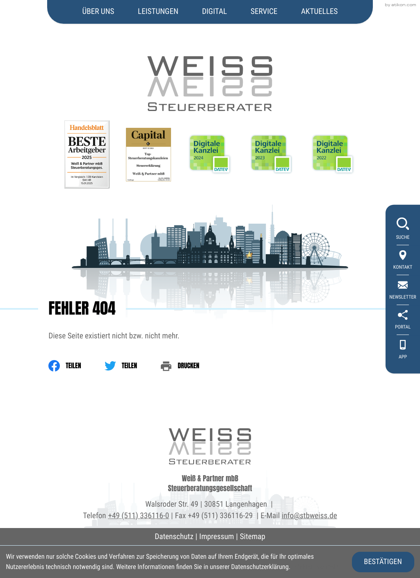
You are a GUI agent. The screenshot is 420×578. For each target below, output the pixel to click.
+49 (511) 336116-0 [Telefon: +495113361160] (138, 515)
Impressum (216, 536)
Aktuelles (319, 11)
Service (264, 11)
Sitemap (252, 536)
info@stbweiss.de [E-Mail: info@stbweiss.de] (309, 515)
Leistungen (158, 11)
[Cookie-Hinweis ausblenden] (383, 562)
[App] (403, 350)
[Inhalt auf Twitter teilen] (132, 366)
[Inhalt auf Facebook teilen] (76, 366)
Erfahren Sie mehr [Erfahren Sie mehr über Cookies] (315, 567)
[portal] (403, 320)
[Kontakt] (403, 260)
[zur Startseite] (210, 56)
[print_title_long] (191, 366)
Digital (214, 11)
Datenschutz (174, 536)
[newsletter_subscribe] (403, 290)
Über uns (98, 11)
